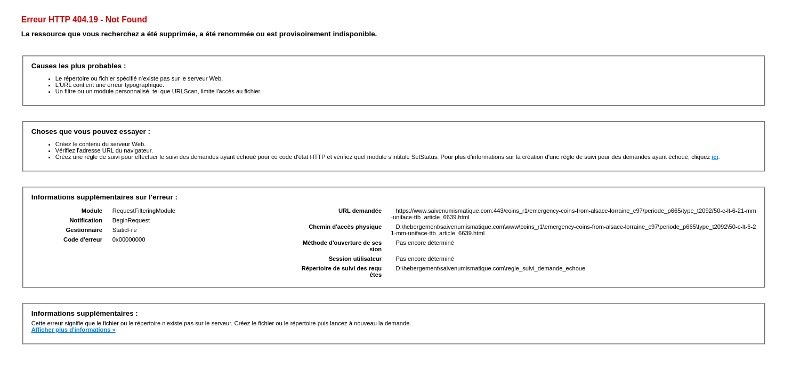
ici (715, 157)
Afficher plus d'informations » (73, 329)
